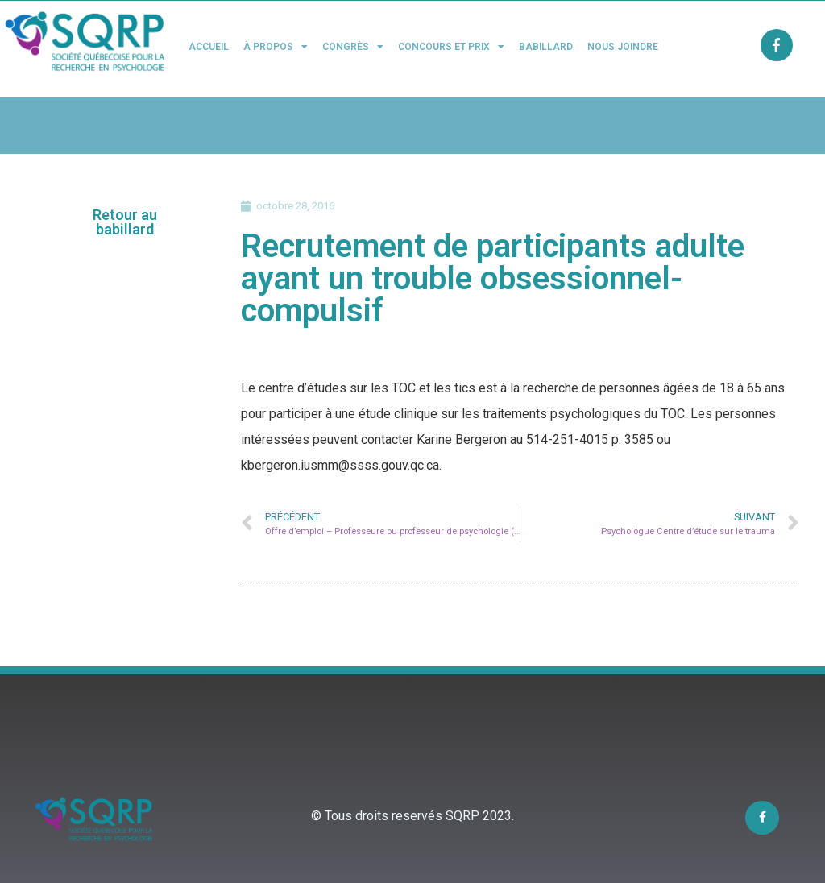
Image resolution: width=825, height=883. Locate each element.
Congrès (352, 47)
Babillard (546, 46)
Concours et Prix (451, 47)
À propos (275, 47)
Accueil (209, 46)
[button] (125, 222)
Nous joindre (622, 46)
